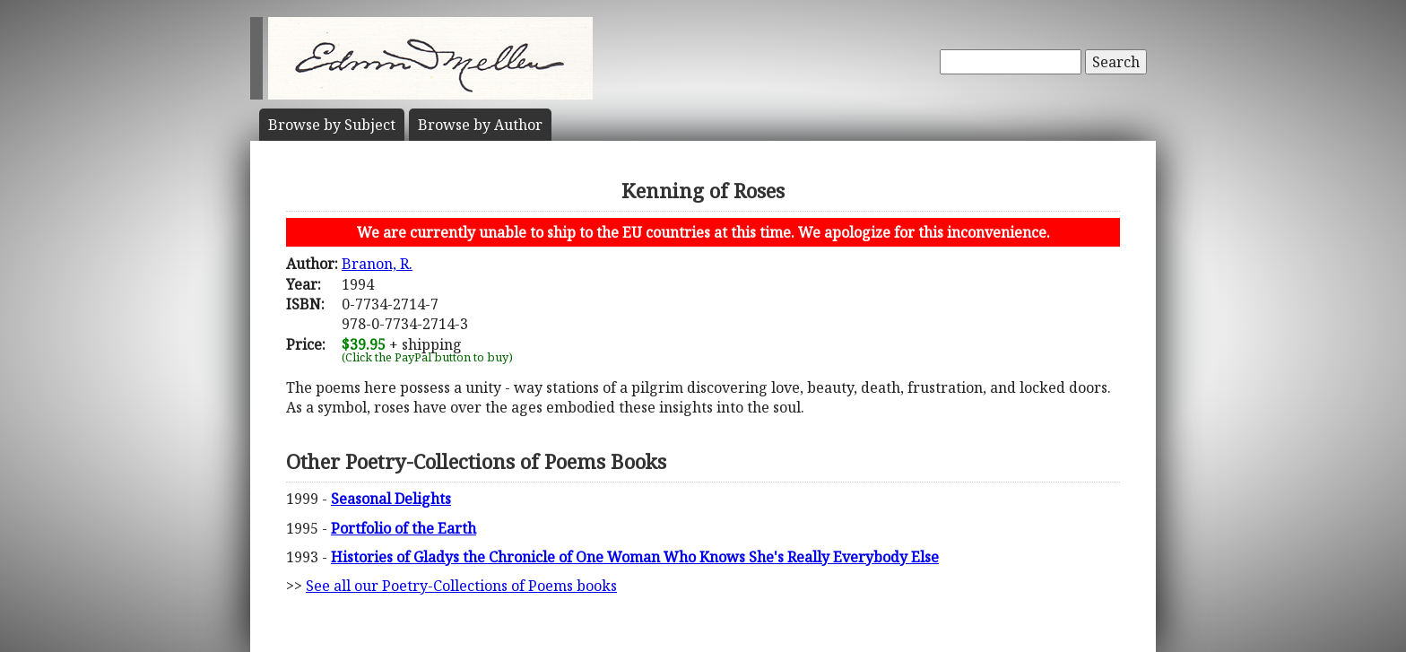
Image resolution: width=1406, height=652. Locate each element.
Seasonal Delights (391, 499)
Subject (331, 124)
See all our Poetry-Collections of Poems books (461, 585)
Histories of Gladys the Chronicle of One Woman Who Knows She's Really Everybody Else (635, 557)
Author (480, 124)
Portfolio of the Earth (403, 528)
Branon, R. (377, 264)
